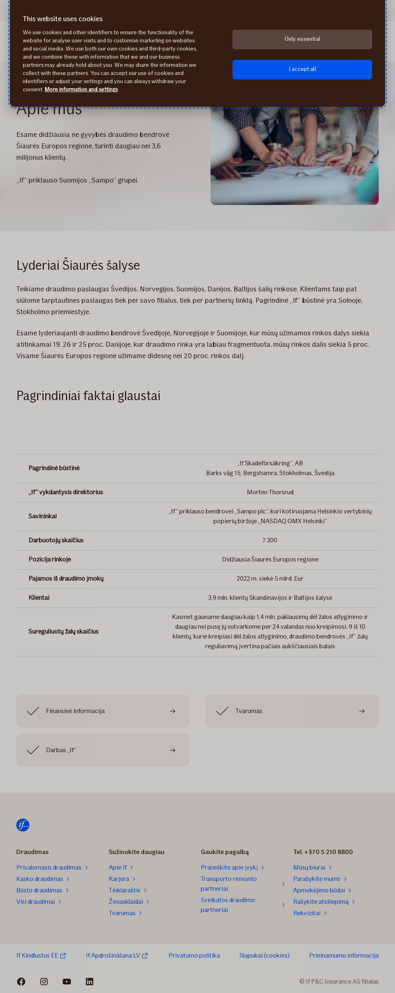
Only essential (302, 38)
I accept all (302, 69)
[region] (197, 53)
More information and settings (81, 89)
